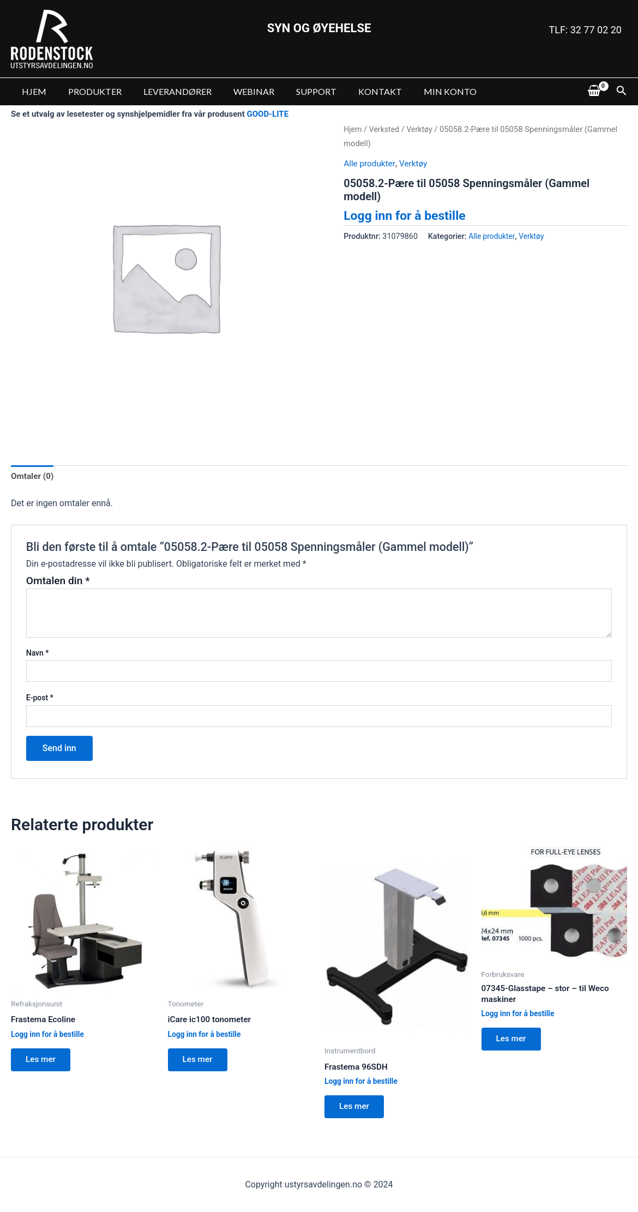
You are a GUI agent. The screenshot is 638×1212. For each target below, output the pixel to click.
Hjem (353, 129)
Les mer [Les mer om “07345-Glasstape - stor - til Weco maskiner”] (513, 1042)
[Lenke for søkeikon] (621, 91)
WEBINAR (238, 91)
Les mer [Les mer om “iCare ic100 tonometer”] (200, 1062)
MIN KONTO (421, 91)
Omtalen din (58, 581)
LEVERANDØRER (167, 91)
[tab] (33, 476)
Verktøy (422, 129)
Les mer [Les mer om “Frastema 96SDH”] (356, 1109)
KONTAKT (356, 91)
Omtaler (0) (33, 476)
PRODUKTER (88, 91)
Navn (37, 654)
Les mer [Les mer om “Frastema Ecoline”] (43, 1062)
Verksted (385, 129)
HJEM (32, 91)
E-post (39, 698)
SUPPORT (296, 91)
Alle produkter (370, 163)
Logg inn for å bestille (407, 215)
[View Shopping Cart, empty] (593, 92)
